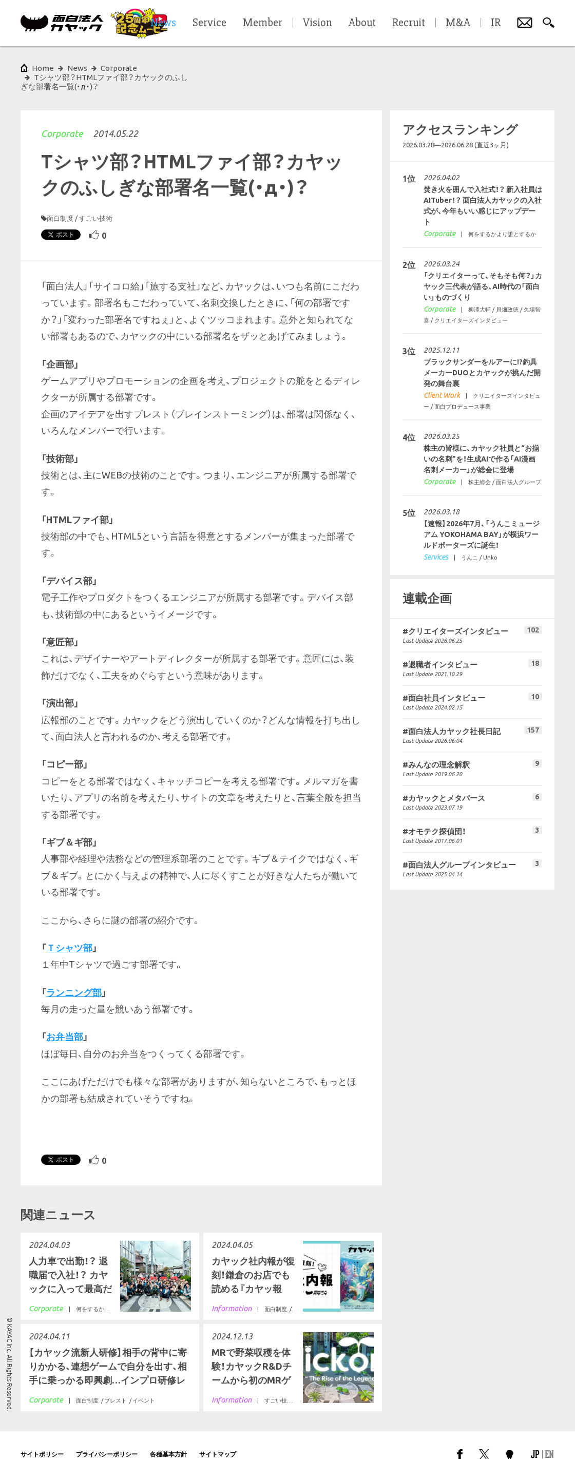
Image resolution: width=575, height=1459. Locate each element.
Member (262, 23)
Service (209, 23)
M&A (458, 23)
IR (496, 23)
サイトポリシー (42, 1435)
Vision (317, 23)
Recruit (408, 23)
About (362, 23)
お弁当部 (64, 1018)
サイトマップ (217, 1435)
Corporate (62, 115)
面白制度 (60, 199)
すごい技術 (95, 199)
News (77, 68)
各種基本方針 (168, 1435)
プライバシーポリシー (107, 1435)
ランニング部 (74, 974)
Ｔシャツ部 (69, 929)
